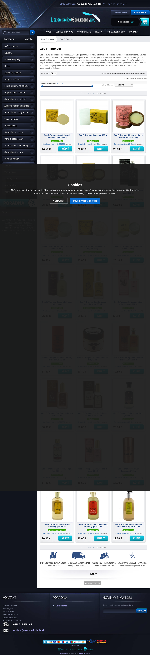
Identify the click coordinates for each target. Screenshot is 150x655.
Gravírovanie (84, 32)
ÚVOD (48, 32)
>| (93, 93)
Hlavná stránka (47, 39)
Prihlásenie (121, 12)
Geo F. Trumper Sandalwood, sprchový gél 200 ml (57, 525)
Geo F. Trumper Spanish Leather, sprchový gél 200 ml (93, 525)
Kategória (8, 39)
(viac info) (68, 144)
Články (98, 32)
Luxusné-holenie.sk (84, 653)
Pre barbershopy (116, 32)
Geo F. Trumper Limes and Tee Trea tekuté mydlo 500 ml (128, 525)
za (126, 22)
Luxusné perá (75, 645)
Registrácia (140, 12)
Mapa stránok (64, 653)
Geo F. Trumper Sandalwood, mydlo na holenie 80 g (57, 136)
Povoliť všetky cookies (85, 201)
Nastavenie (59, 201)
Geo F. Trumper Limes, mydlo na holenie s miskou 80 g (128, 136)
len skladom (108, 85)
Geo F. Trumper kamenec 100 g (93, 135)
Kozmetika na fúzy (92, 583)
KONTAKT (133, 32)
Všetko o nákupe (64, 32)
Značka (29, 39)
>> (89, 93)
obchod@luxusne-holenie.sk (28, 630)
